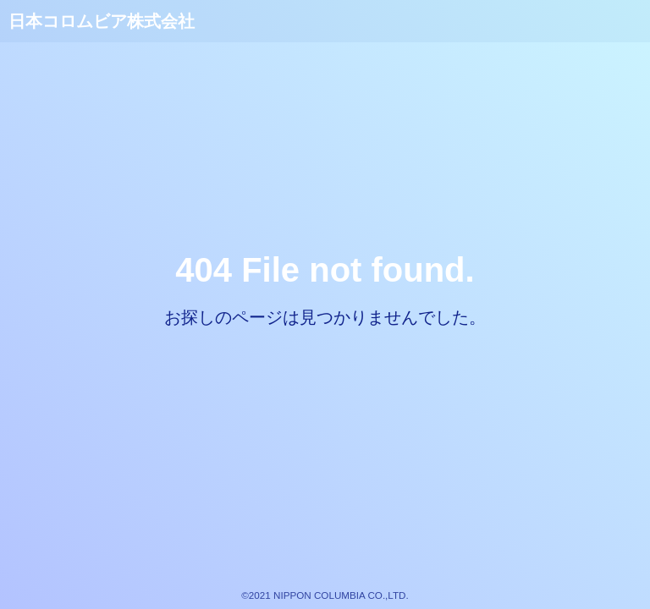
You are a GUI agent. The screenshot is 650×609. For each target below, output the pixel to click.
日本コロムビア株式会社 (101, 21)
